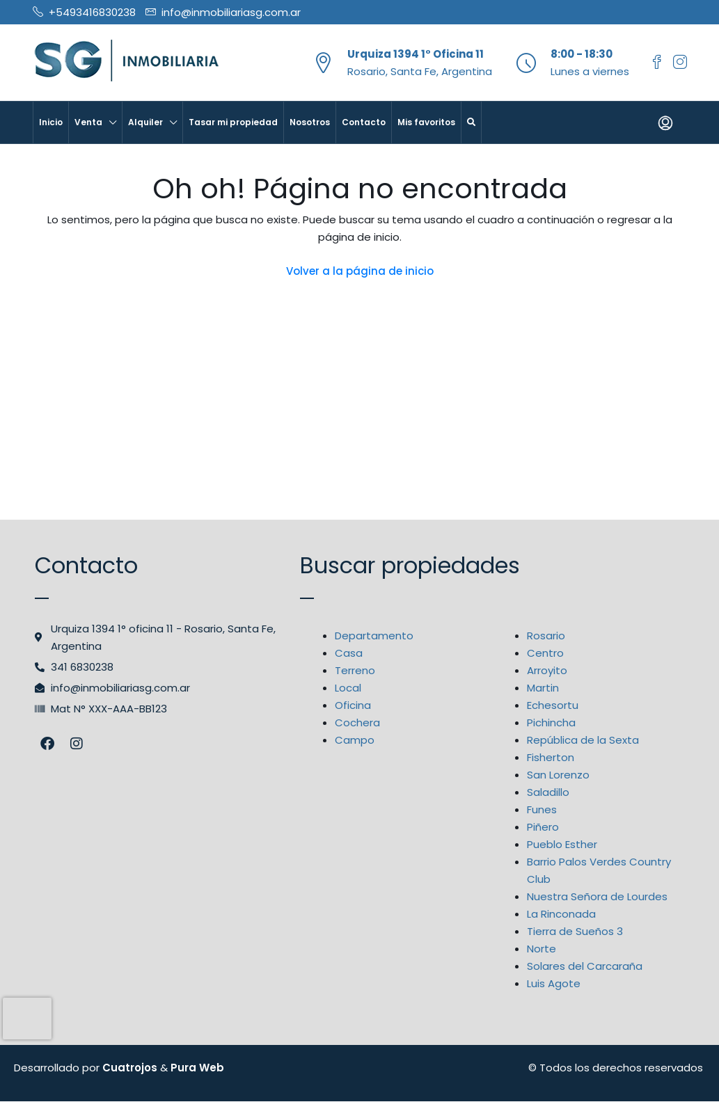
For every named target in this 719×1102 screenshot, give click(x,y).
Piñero (543, 827)
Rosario (546, 635)
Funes (542, 809)
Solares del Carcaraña (584, 966)
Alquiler (145, 122)
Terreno (355, 670)
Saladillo (548, 792)
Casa (349, 653)
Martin (543, 687)
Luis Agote (553, 983)
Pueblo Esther (562, 844)
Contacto (364, 122)
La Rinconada (561, 914)
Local (348, 687)
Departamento (374, 635)
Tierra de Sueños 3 (575, 931)
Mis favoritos (426, 122)
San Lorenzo (558, 774)
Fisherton (550, 757)
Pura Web (197, 1067)
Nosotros (310, 122)
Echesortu (552, 705)
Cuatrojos (129, 1067)
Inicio (51, 122)
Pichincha (551, 722)
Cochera (357, 722)
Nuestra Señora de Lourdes (597, 896)
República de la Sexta (583, 740)
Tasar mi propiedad (233, 122)
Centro (545, 653)
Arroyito (547, 670)
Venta (88, 122)
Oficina (353, 705)
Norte (541, 948)
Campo (354, 740)
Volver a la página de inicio (360, 271)
